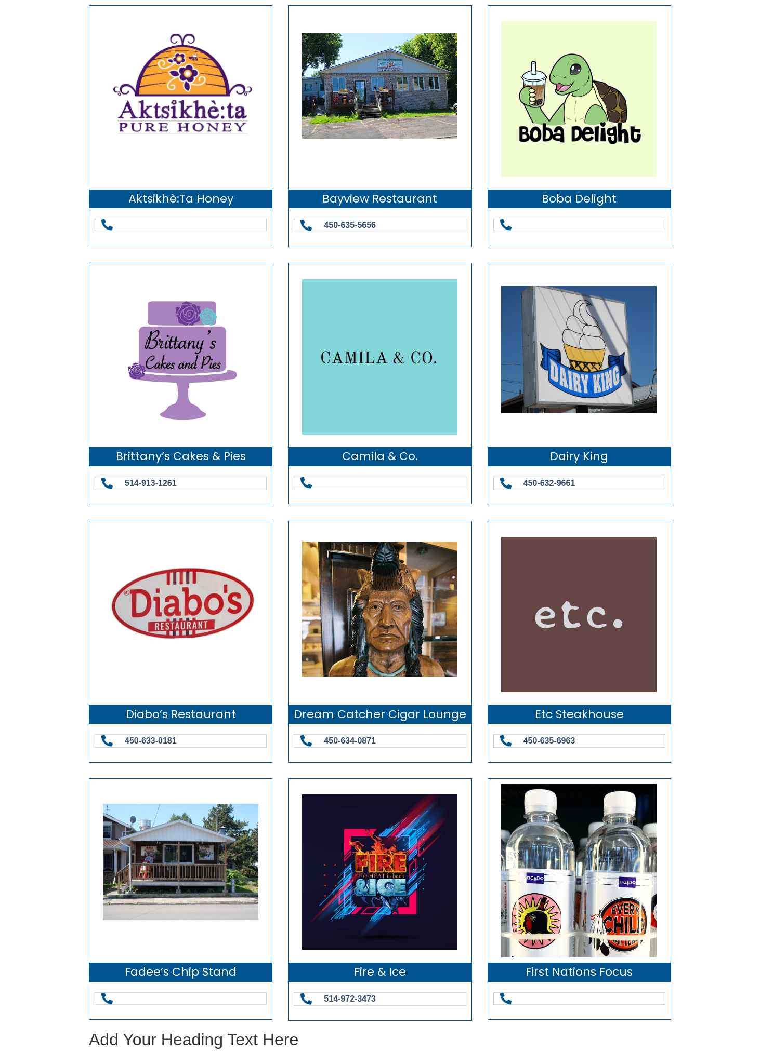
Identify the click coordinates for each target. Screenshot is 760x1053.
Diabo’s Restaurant (181, 714)
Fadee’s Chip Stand (181, 972)
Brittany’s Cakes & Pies (181, 456)
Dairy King (579, 456)
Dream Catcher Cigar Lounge (380, 714)
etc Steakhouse (579, 714)
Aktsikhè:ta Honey (180, 199)
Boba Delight (579, 199)
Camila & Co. (380, 456)
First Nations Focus (579, 972)
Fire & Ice (380, 972)
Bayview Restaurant (379, 199)
